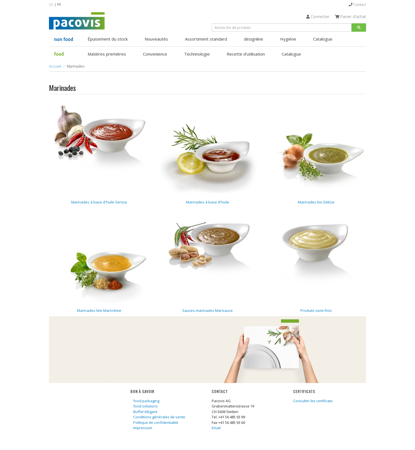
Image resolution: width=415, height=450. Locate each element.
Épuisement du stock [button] (108, 39)
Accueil (55, 66)
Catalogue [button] (322, 39)
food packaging (146, 400)
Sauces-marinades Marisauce (207, 310)
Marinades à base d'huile (207, 202)
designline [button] (253, 39)
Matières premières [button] (107, 54)
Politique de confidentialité (155, 422)
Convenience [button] (155, 54)
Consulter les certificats (313, 400)
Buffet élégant (145, 411)
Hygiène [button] (288, 39)
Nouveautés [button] (156, 39)
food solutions (145, 406)
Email (216, 427)
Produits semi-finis (316, 310)
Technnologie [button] (197, 54)
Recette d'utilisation (246, 54)
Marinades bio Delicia (316, 202)
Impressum (142, 427)
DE (51, 4)
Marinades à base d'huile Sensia (99, 202)
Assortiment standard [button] (206, 39)
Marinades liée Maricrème (99, 310)
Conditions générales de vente (159, 416)
